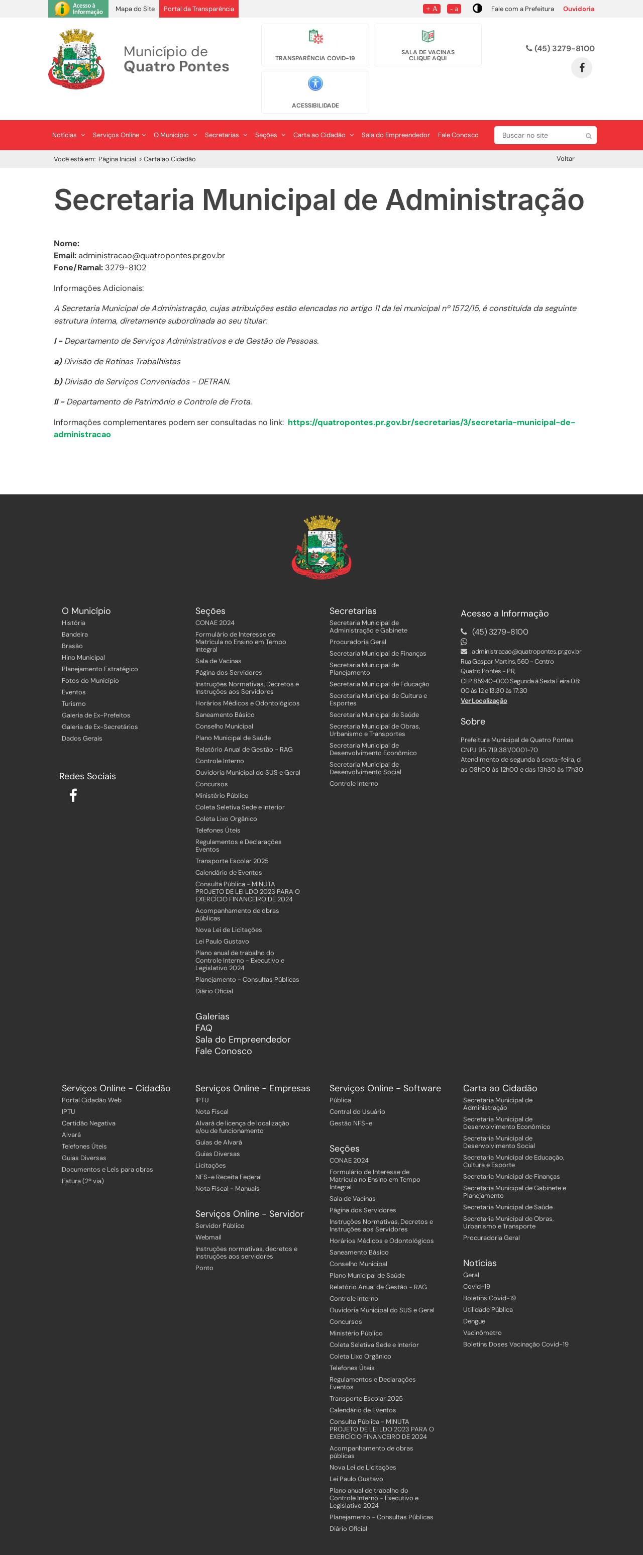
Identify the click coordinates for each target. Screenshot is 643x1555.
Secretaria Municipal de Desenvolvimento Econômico (373, 730)
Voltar (566, 139)
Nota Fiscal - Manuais (227, 1170)
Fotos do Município (90, 662)
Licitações (210, 1147)
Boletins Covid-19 (489, 1279)
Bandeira (75, 615)
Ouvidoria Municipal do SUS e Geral (247, 754)
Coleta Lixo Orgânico (226, 800)
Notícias (68, 116)
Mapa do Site (135, 9)
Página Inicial (117, 140)
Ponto (204, 1249)
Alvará (71, 1116)
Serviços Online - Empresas (252, 1070)
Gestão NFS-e (351, 1104)
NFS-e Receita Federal (228, 1158)
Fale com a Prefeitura (522, 9)
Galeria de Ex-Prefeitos (96, 696)
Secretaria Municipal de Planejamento (364, 650)
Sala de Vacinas (218, 642)
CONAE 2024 (215, 604)
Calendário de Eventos (228, 854)
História (73, 604)
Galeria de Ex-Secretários (100, 708)
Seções (270, 116)
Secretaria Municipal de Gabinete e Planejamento (514, 1173)
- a (454, 8)
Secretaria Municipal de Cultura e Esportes (378, 680)
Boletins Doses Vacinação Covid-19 (516, 1325)
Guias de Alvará (218, 1123)
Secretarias (226, 116)
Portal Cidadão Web (92, 1081)
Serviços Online (119, 116)
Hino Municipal (83, 639)
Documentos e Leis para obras (107, 1151)
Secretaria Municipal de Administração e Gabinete (368, 607)
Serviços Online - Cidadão (116, 1070)
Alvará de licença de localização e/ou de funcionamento (242, 1108)
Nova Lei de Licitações (228, 911)
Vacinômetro (482, 1314)
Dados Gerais (82, 719)
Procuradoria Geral (358, 623)
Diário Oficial (214, 972)
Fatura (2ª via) (83, 1162)
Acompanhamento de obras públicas (237, 895)
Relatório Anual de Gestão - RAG (244, 731)
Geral (471, 1256)
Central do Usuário (357, 1093)
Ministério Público (222, 777)
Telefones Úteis (218, 811)
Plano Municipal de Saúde (233, 719)
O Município (175, 116)
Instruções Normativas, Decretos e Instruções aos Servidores (247, 669)
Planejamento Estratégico (100, 650)
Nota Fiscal (212, 1093)
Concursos (211, 765)
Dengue (474, 1302)
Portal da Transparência (199, 9)
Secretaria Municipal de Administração (497, 1085)
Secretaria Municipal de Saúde (374, 696)
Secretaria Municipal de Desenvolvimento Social (365, 749)
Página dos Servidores (228, 654)
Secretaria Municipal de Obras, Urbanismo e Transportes (375, 711)
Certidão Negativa (89, 1104)
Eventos (74, 673)
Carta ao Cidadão (323, 116)
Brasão (72, 627)
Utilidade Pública (488, 1291)
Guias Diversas (84, 1139)
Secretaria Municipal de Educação (380, 665)
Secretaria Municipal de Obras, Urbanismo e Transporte (508, 1203)
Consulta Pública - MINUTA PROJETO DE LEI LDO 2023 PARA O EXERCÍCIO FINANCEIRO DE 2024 (247, 873)
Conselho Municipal (224, 707)
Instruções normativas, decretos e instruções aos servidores (246, 1233)
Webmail (208, 1218)
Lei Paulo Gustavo (222, 922)
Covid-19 (476, 1268)
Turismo (74, 685)
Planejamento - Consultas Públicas (247, 961)
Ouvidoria (579, 9)
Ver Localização (484, 681)
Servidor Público (220, 1207)
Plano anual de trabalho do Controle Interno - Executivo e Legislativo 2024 (239, 941)
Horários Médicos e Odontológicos (247, 684)
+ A (432, 8)
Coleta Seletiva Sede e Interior (240, 788)
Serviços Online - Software (385, 1070)
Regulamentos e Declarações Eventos (238, 827)
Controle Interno (219, 742)
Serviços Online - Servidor (249, 1195)
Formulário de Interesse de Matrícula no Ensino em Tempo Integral (240, 623)
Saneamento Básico (225, 696)
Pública (340, 1081)
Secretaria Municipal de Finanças (378, 635)
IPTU (68, 1093)
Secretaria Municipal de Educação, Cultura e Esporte (513, 1142)
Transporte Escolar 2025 (232, 842)
